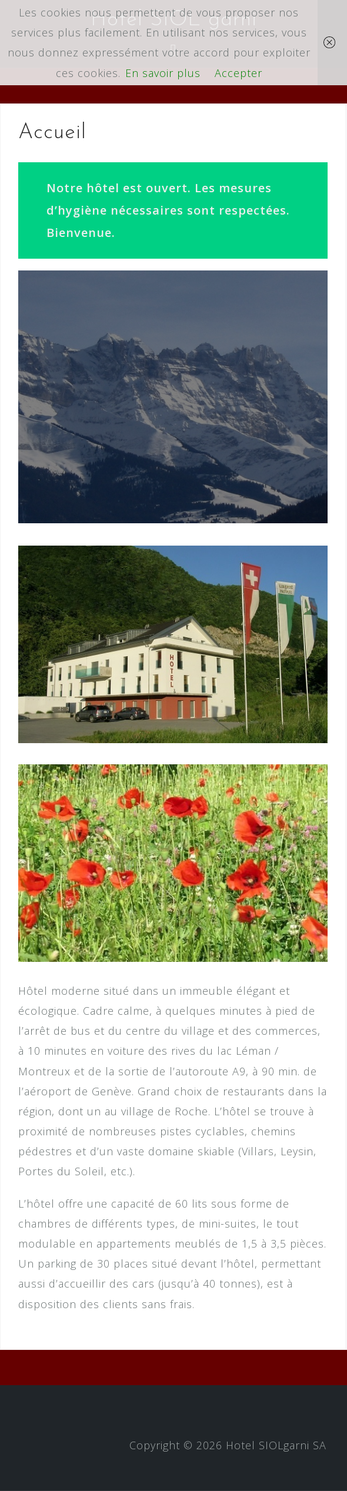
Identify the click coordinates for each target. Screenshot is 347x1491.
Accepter (238, 73)
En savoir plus (163, 73)
